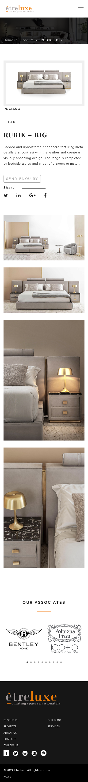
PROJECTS (10, 726)
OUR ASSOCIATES (44, 602)
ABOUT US (10, 732)
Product (27, 40)
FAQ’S (7, 776)
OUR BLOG (54, 720)
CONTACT (10, 739)
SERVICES (54, 726)
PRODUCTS (11, 720)
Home (8, 40)
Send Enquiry (22, 179)
